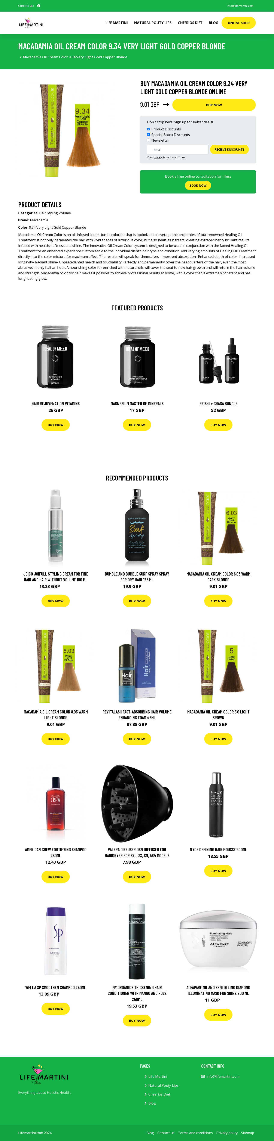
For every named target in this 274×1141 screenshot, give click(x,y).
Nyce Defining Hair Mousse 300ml (218, 849)
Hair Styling (48, 213)
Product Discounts (166, 129)
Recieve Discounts (229, 149)
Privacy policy (227, 1132)
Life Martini (117, 22)
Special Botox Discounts (170, 134)
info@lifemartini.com (238, 6)
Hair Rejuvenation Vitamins (56, 403)
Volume (65, 213)
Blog (213, 22)
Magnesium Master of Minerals (137, 403)
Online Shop (239, 23)
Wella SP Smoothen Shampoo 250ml (55, 987)
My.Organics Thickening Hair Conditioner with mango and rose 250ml (137, 993)
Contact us (165, 1132)
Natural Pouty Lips (152, 22)
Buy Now (214, 105)
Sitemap (247, 1132)
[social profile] (39, 6)
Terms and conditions (195, 1132)
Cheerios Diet (190, 22)
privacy (158, 157)
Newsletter (160, 140)
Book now (198, 185)
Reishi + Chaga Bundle (218, 403)
